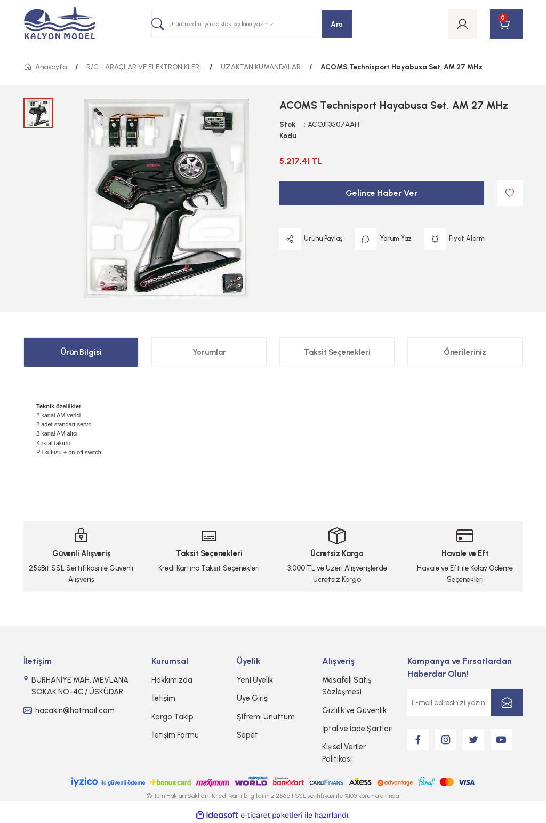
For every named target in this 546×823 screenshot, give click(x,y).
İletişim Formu (175, 735)
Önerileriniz (465, 352)
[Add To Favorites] (510, 193)
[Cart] (506, 24)
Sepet (247, 735)
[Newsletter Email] (465, 702)
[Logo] (59, 24)
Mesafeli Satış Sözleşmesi (346, 686)
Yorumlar (209, 352)
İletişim (163, 698)
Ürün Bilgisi (81, 352)
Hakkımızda (171, 680)
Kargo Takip (172, 717)
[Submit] (507, 702)
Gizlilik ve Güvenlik (354, 710)
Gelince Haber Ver (381, 193)
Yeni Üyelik (255, 680)
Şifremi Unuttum (266, 717)
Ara (337, 24)
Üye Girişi (253, 698)
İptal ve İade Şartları (357, 728)
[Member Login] (462, 24)
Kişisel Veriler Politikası (344, 752)
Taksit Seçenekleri (337, 352)
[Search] (251, 24)
